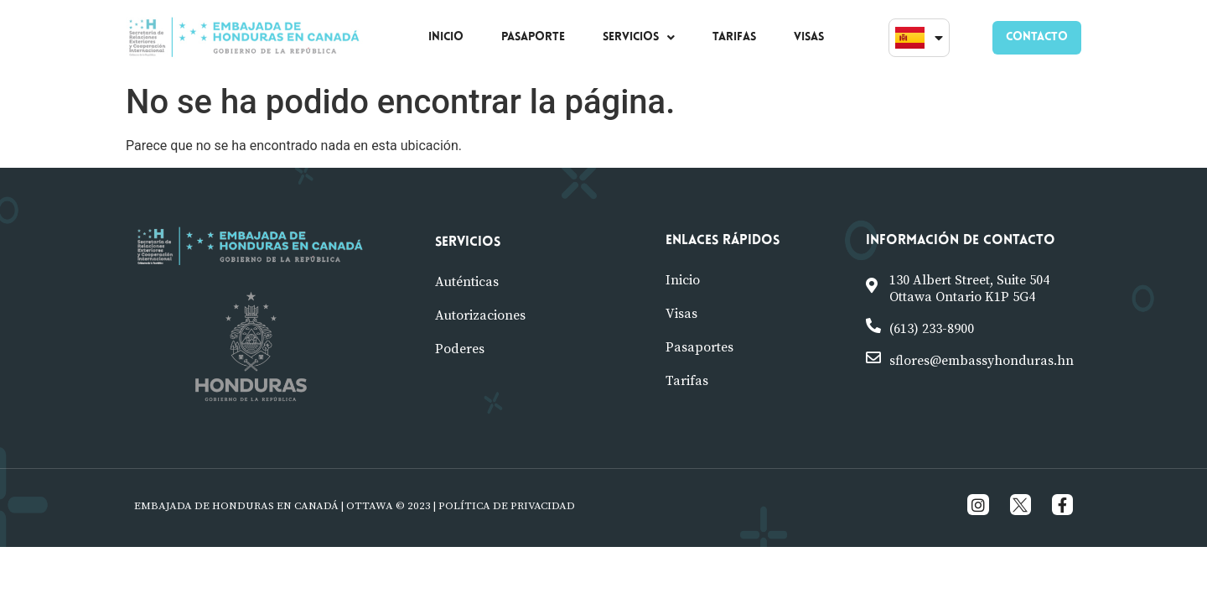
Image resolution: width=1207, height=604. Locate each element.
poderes (459, 349)
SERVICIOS (639, 37)
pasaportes (699, 347)
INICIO (446, 37)
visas (681, 313)
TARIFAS (734, 37)
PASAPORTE (533, 37)
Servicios (467, 242)
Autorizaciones (480, 315)
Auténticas (467, 281)
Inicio (683, 280)
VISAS (809, 37)
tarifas (687, 380)
